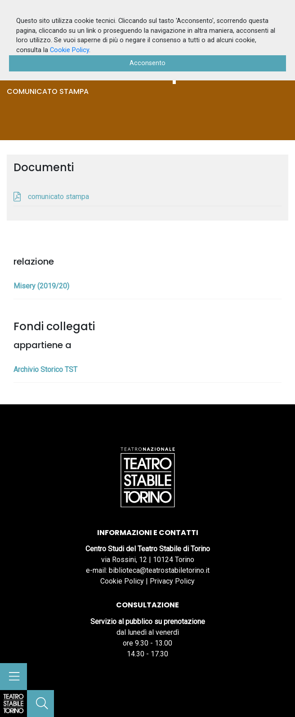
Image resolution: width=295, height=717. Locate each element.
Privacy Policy (172, 581)
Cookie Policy (122, 581)
